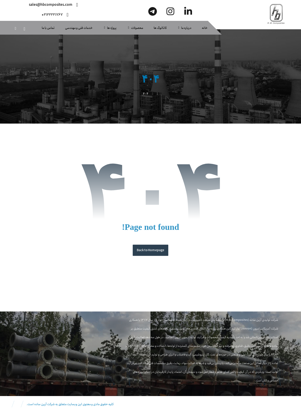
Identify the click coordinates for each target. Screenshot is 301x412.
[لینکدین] (188, 11)
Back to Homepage (150, 250)
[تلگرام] (153, 11)
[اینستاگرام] (170, 11)
